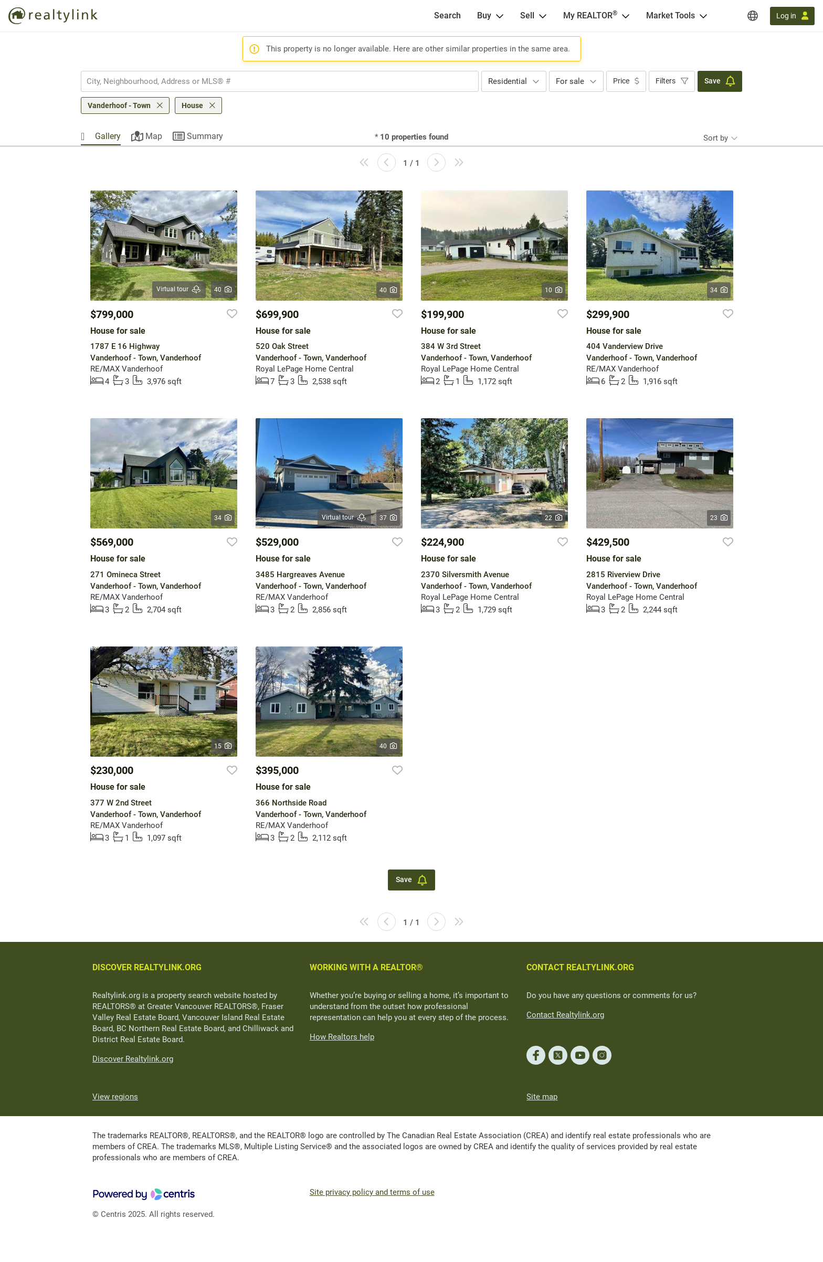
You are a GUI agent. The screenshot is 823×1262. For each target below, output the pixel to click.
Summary (205, 136)
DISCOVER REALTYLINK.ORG (147, 967)
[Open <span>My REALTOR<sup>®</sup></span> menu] (625, 16)
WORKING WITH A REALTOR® (366, 967)
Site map (541, 1096)
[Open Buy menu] (499, 16)
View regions (115, 1096)
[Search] (447, 15)
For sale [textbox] (570, 81)
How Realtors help (342, 1037)
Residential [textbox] (507, 81)
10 (553, 290)
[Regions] (752, 15)
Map (153, 136)
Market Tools (670, 15)
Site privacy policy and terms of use (372, 1192)
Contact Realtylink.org (565, 1015)
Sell (527, 15)
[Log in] (792, 16)
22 (553, 518)
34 (718, 290)
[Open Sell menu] (543, 16)
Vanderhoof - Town (119, 105)
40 (222, 289)
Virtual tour (179, 289)
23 (718, 518)
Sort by (715, 138)
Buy (484, 15)
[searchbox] (273, 81)
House (192, 105)
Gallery (108, 136)
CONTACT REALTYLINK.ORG (580, 967)
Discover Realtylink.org (132, 1059)
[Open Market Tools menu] (703, 16)
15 (222, 746)
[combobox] (280, 81)
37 (388, 518)
